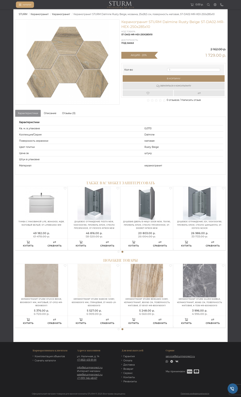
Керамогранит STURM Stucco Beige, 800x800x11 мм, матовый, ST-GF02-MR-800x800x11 (41, 302)
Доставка (129, 364)
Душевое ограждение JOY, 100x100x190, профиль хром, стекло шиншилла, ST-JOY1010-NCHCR (199, 225)
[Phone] (221, 4)
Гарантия (129, 356)
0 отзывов (173, 100)
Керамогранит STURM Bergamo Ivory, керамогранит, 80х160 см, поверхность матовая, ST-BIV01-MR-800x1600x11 (147, 302)
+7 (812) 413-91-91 (86, 359)
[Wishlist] (148, 93)
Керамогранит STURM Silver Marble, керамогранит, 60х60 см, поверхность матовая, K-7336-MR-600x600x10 (199, 302)
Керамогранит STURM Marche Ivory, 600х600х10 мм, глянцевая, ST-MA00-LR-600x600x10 (94, 302)
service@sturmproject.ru (180, 356)
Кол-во (128, 69)
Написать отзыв (191, 100)
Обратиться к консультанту (173, 86)
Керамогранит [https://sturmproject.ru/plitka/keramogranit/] (61, 14)
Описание (50, 113)
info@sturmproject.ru (89, 367)
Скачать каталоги (45, 360)
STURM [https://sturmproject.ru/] (23, 14)
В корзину (173, 78)
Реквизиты (130, 381)
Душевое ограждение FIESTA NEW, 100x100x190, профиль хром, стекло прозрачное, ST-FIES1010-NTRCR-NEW (94, 225)
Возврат (128, 368)
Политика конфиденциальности (195, 393)
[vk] (176, 361)
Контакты (129, 377)
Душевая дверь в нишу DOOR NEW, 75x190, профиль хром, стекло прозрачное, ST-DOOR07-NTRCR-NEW (147, 225)
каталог (24, 4)
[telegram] (171, 361)
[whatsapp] (167, 361)
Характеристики (28, 113)
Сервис (128, 373)
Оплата (127, 360)
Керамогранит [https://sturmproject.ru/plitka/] (40, 14)
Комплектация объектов (50, 356)
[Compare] (199, 93)
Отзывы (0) (68, 113)
